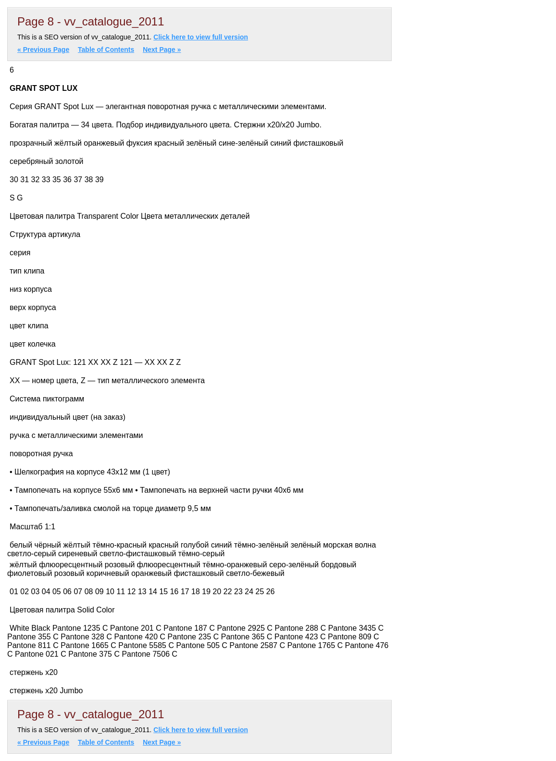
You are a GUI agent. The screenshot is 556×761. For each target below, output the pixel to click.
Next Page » (162, 49)
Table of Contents (106, 49)
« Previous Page (43, 49)
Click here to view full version (200, 37)
